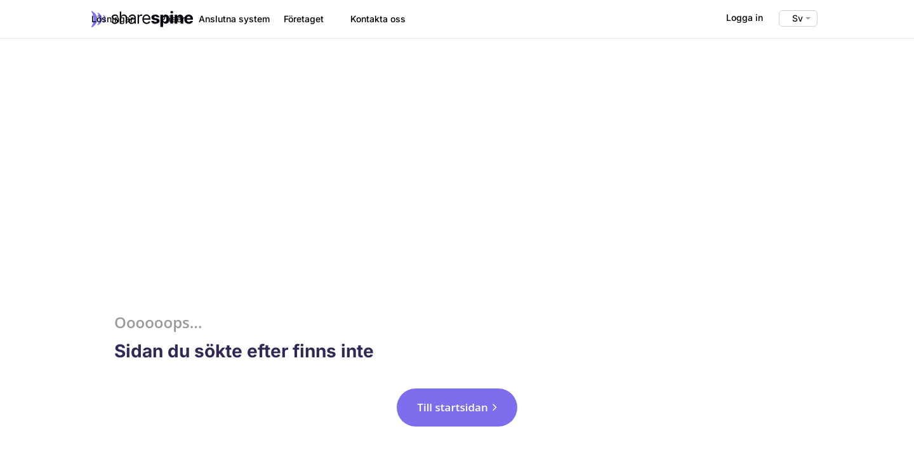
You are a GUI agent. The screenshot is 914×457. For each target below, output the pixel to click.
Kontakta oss (378, 19)
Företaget (304, 19)
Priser (172, 19)
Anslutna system (234, 19)
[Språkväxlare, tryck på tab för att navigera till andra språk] (798, 18)
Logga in (744, 17)
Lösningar (112, 19)
